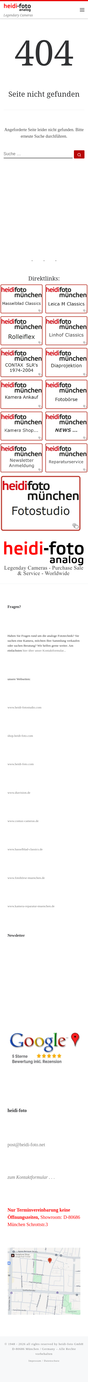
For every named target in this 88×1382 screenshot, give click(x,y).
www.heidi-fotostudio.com (25, 707)
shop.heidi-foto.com (20, 735)
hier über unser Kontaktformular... (44, 650)
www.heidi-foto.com (21, 764)
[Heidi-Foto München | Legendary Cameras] (17, 7)
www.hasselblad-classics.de (25, 849)
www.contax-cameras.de (23, 821)
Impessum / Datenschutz (44, 1360)
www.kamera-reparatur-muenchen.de (31, 906)
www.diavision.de (19, 792)
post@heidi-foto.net (26, 1144)
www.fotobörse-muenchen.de (26, 878)
